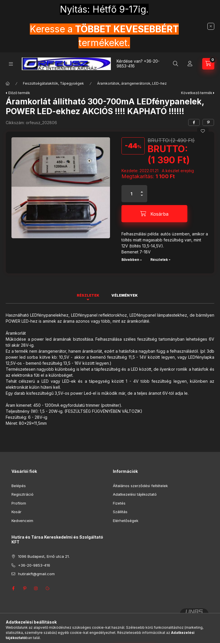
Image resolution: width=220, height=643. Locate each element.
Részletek (159, 259)
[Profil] (190, 64)
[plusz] (142, 189)
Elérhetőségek (125, 520)
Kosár (16, 511)
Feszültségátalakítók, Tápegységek (53, 83)
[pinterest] (208, 122)
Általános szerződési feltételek (140, 485)
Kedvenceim (22, 520)
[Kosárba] (154, 213)
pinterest (24, 588)
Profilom (18, 503)
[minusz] (142, 198)
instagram (36, 588)
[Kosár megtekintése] (208, 64)
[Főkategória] (8, 83)
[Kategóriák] (11, 64)
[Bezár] (210, 26)
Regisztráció (22, 494)
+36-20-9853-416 (34, 565)
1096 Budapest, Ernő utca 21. (44, 556)
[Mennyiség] (131, 193)
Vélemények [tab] (124, 295)
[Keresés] (175, 64)
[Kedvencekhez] (203, 131)
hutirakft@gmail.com (36, 573)
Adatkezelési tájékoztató (135, 494)
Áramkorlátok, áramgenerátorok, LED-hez (132, 83)
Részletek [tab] (88, 295)
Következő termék (196, 93)
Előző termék (19, 93)
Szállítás (120, 511)
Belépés (18, 485)
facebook (13, 588)
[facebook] (194, 122)
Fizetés (119, 503)
